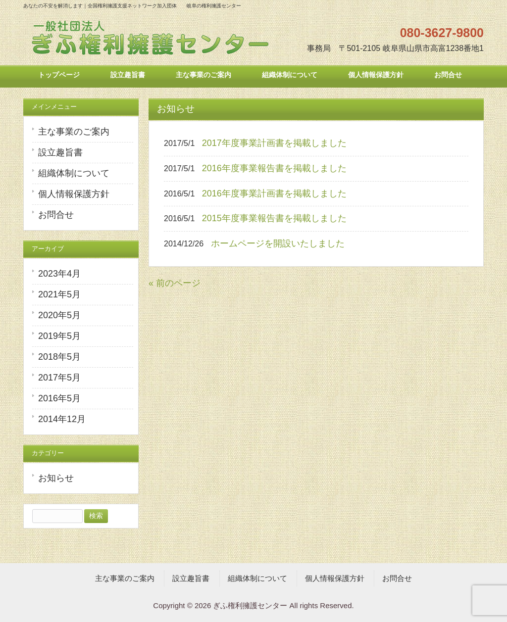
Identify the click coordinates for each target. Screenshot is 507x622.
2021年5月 (59, 294)
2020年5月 (59, 315)
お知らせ (56, 478)
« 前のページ (175, 283)
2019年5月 (59, 336)
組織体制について (73, 173)
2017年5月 (59, 378)
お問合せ (56, 215)
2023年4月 (59, 274)
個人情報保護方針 (73, 194)
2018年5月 (59, 357)
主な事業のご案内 (73, 132)
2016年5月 (59, 398)
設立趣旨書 (60, 152)
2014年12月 (62, 419)
